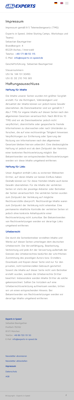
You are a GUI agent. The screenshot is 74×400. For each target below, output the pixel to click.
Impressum (11, 366)
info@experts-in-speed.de (28, 57)
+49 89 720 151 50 (22, 335)
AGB (7, 376)
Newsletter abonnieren (16, 356)
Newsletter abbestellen (16, 361)
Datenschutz (11, 371)
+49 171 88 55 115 (25, 53)
